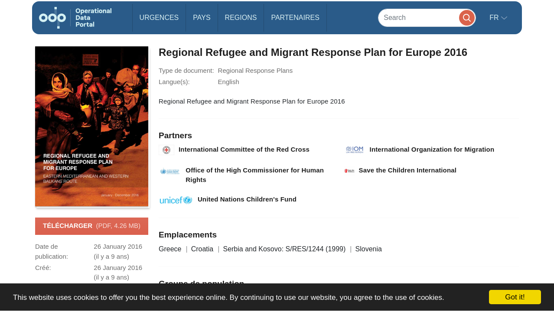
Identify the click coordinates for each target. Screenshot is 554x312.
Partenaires (295, 17)
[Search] (427, 17)
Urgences (159, 17)
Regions (241, 17)
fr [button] (495, 17)
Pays (201, 17)
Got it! (515, 297)
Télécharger (91, 226)
